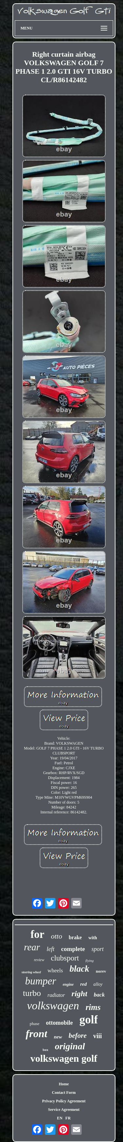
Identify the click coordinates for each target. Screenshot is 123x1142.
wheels (55, 970)
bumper (40, 981)
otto (56, 936)
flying (90, 960)
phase (35, 1023)
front (36, 1033)
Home (64, 1084)
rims (93, 1007)
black (79, 969)
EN (60, 1118)
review (39, 960)
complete (73, 948)
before (78, 1035)
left (50, 948)
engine (68, 984)
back (99, 995)
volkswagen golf (63, 1058)
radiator (56, 995)
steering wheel (31, 972)
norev (101, 971)
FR (68, 1118)
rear (32, 947)
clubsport (65, 958)
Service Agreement (63, 1109)
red (83, 984)
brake (75, 937)
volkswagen (53, 1005)
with (92, 937)
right (79, 993)
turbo (32, 993)
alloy (98, 984)
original (70, 1046)
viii (97, 1035)
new (58, 1036)
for (37, 934)
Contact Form (63, 1092)
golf (88, 1019)
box (45, 1050)
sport (98, 949)
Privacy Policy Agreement (63, 1101)
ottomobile (59, 1022)
